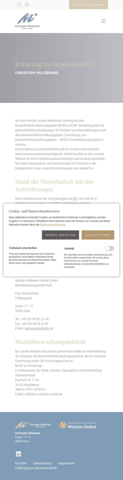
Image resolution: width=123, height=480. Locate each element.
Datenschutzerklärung (52, 224)
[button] (60, 235)
